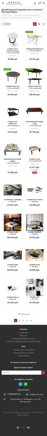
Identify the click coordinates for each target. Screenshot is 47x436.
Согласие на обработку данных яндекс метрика (23, 341)
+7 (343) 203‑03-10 (13, 394)
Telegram (20, 384)
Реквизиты (23, 336)
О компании (23, 333)
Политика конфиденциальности (23, 338)
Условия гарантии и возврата (23, 353)
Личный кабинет (23, 356)
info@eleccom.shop (36, 394)
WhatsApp (26, 384)
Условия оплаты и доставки (23, 350)
